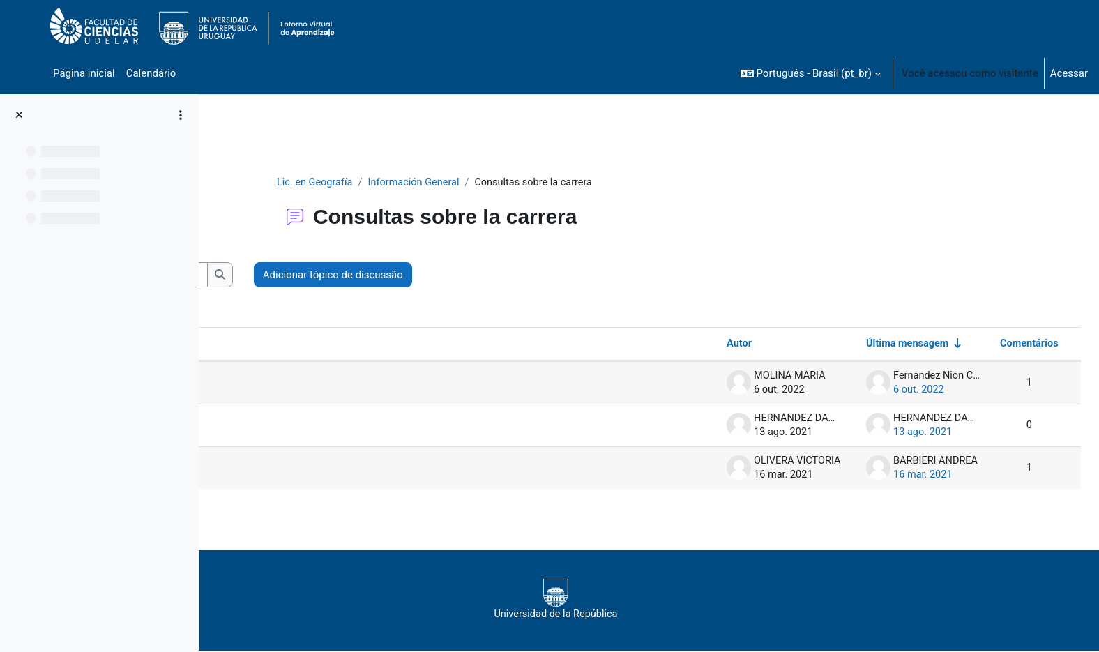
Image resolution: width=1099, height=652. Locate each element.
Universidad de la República (638, 600)
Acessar (1069, 73)
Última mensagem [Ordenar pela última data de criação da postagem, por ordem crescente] (875, 344)
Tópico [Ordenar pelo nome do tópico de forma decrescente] (258, 344)
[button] (811, 73)
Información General (500, 182)
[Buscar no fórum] (324, 276)
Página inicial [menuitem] (84, 73)
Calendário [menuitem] (151, 73)
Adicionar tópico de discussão (528, 275)
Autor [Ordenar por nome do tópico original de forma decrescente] (706, 344)
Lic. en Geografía (398, 182)
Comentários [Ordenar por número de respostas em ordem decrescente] (997, 344)
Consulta (274, 426)
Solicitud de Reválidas (305, 383)
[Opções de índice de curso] (180, 115)
